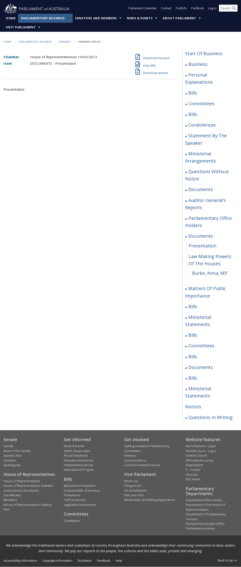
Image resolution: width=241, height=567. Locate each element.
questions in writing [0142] (210, 417)
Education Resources (78, 460)
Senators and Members (96, 18)
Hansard (65, 42)
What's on (131, 481)
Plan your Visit (134, 495)
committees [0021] (201, 103)
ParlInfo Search (196, 456)
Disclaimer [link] (84, 560)
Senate (8, 446)
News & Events (140, 18)
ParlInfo (181, 9)
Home (11, 18)
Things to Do (132, 486)
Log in (212, 9)
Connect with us (135, 460)
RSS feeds (193, 479)
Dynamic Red (12, 456)
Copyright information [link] (57, 560)
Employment (194, 465)
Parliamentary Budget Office (205, 524)
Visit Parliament (21, 27)
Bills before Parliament (79, 486)
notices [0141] (193, 407)
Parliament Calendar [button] (143, 9)
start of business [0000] (204, 54)
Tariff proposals (75, 500)
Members (10, 500)
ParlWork (197, 9)
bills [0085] (192, 306)
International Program (79, 470)
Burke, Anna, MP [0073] (209, 273)
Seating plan (12, 465)
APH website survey (199, 460)
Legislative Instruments (80, 505)
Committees (72, 521)
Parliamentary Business (43, 18)
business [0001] (198, 64)
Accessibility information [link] (20, 560)
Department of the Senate (204, 500)
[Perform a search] (234, 8)
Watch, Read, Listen (77, 451)
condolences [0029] (202, 125)
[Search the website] (228, 8)
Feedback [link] (103, 560)
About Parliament (179, 18)
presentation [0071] (202, 246)
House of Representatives (21, 481)
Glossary (192, 474)
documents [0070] (200, 236)
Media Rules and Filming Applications (149, 500)
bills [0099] (192, 356)
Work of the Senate (17, 451)
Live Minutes (12, 495)
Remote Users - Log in (201, 451)
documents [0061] (200, 189)
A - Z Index (193, 470)
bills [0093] (192, 335)
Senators (9, 460)
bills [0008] (192, 93)
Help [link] (119, 560)
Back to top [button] (228, 560)
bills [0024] (192, 114)
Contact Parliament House (142, 465)
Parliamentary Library (78, 465)
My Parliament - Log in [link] (201, 446)
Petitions (130, 456)
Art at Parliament (135, 490)
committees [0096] (201, 346)
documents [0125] (200, 367)
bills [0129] (192, 378)
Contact (166, 9)
